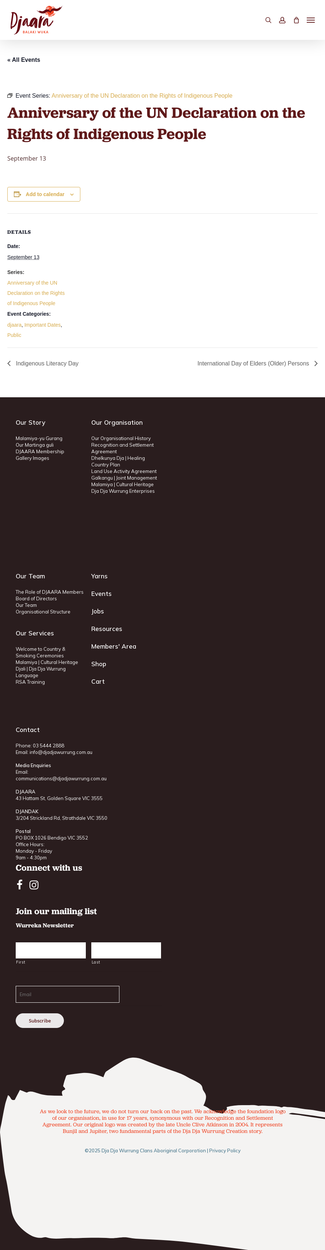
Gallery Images (32, 458)
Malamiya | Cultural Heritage (122, 484)
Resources (106, 628)
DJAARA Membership (40, 451)
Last (96, 962)
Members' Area (113, 646)
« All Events (23, 60)
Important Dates (42, 325)
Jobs (97, 611)
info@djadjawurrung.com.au (61, 752)
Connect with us (49, 867)
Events (101, 593)
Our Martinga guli (35, 445)
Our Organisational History (121, 438)
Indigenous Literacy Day (46, 363)
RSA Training (30, 682)
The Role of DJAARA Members (50, 592)
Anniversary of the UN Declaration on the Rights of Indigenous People (36, 293)
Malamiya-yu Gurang (39, 438)
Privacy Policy (225, 1150)
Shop (98, 664)
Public (14, 335)
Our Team (26, 605)
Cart (98, 681)
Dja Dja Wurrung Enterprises (123, 491)
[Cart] (296, 19)
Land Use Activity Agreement (124, 471)
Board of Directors (36, 598)
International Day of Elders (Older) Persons (254, 363)
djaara (14, 325)
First (20, 962)
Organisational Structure (43, 612)
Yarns (99, 576)
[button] (311, 20)
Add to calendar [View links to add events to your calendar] (45, 194)
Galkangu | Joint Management (124, 478)
